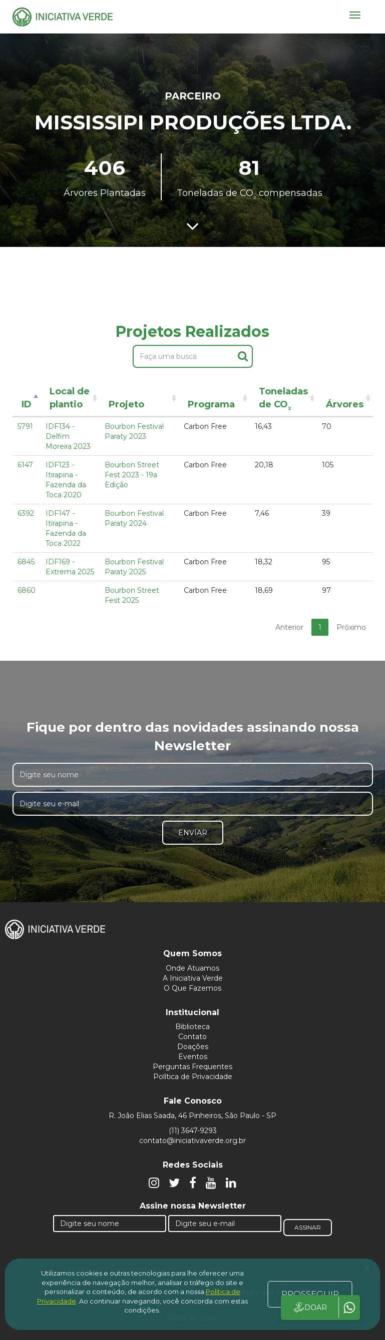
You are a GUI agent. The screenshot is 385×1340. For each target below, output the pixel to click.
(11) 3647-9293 (193, 1130)
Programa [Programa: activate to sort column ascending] (211, 404)
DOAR (309, 1308)
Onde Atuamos (192, 968)
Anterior (289, 627)
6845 (26, 561)
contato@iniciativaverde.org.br (192, 1140)
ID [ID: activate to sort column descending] (27, 404)
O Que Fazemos (192, 988)
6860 (27, 590)
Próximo (351, 627)
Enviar (192, 832)
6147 (25, 464)
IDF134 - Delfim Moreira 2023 (68, 436)
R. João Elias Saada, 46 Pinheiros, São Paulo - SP (192, 1115)
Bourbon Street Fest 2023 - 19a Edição (132, 474)
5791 (25, 426)
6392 (26, 513)
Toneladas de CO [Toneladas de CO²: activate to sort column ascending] (283, 399)
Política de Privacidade (192, 1076)
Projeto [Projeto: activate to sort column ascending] (126, 404)
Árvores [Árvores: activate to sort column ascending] (344, 404)
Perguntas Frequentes (192, 1066)
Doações (192, 1046)
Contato (192, 1036)
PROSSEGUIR (310, 1294)
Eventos (192, 1056)
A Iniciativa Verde (193, 978)
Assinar (307, 1227)
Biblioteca (192, 1026)
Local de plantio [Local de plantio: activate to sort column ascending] (70, 398)
